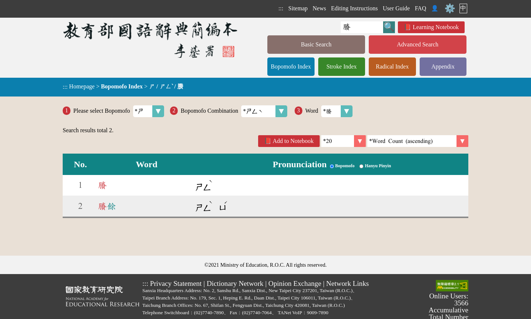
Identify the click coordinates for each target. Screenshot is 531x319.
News (319, 8)
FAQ (420, 8)
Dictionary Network (234, 283)
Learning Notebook (436, 27)
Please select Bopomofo (118, 111)
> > (123, 86)
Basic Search (316, 44)
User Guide (396, 8)
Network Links (347, 283)
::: (280, 8)
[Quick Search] (362, 27)
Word (329, 111)
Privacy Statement (176, 283)
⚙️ (449, 8)
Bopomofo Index (291, 66)
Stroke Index (341, 66)
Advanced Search (417, 44)
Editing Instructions (354, 8)
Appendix (443, 66)
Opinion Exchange (294, 283)
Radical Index (392, 66)
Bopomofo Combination (234, 111)
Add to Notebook (293, 141)
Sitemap (298, 8)
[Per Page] (343, 141)
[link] (417, 141)
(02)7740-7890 (209, 312)
